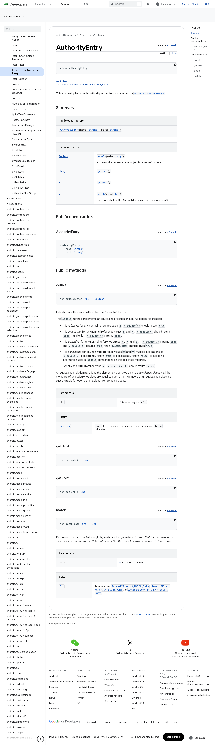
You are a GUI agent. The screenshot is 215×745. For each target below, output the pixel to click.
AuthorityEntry (69, 129)
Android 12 (138, 692)
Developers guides (169, 688)
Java (174, 53)
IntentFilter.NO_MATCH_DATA (130, 586)
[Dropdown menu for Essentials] (51, 4)
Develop (84, 35)
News (52, 697)
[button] (22, 198)
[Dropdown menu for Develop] (74, 4)
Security (53, 687)
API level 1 (172, 45)
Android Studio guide (171, 682)
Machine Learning (86, 681)
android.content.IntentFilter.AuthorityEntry (84, 84)
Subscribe (173, 737)
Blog (51, 703)
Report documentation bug (198, 683)
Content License (142, 614)
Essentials (41, 4)
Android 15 (138, 676)
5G (78, 703)
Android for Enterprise (61, 681)
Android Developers (66, 35)
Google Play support (198, 689)
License (64, 737)
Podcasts (54, 708)
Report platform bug (198, 676)
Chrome (106, 722)
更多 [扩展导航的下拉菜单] (85, 4)
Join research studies (198, 695)
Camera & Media (86, 692)
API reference (14, 16)
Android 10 (138, 703)
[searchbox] (22, 29)
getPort (103, 182)
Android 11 (137, 697)
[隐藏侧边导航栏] (40, 739)
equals (102, 156)
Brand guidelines (81, 737)
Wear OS (109, 684)
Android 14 (138, 681)
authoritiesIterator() (149, 93)
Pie (133, 708)
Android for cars (113, 695)
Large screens (111, 679)
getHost (103, 171)
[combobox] (125, 4)
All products (172, 722)
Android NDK (167, 704)
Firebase (122, 722)
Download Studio (169, 699)
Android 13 (138, 687)
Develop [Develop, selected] (65, 4)
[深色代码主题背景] (175, 65)
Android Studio (191, 4)
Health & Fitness (85, 687)
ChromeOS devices (114, 690)
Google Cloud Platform (146, 722)
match (101, 194)
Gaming (81, 676)
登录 (207, 4)
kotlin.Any (61, 81)
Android (53, 676)
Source (53, 692)
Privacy (80, 697)
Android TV (110, 701)
